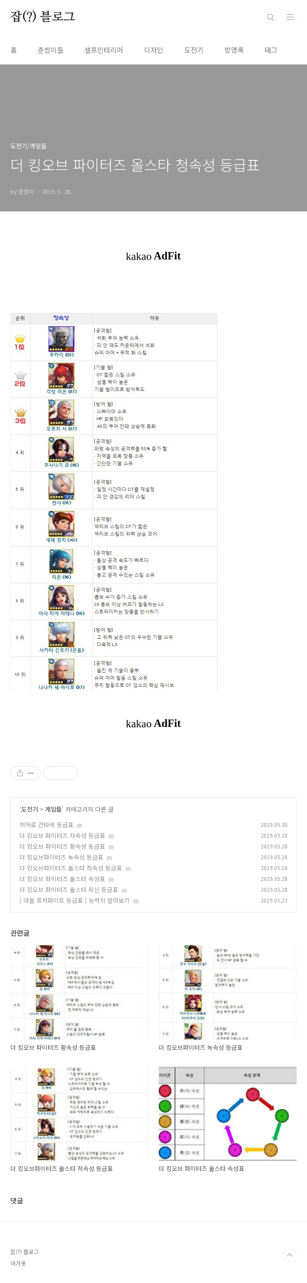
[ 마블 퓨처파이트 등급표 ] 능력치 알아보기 (74, 900)
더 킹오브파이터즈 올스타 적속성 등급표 (70, 868)
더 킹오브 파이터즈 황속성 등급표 (62, 846)
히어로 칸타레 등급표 (46, 824)
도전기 (194, 50)
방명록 (234, 50)
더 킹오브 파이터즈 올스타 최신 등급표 (68, 889)
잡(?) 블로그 (42, 17)
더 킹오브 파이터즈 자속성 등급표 (62, 835)
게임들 (53, 809)
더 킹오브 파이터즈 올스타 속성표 (62, 878)
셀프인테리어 (103, 50)
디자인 (153, 50)
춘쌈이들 (51, 50)
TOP (290, 1255)
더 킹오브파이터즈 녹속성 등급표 (61, 857)
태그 (271, 50)
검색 (270, 17)
